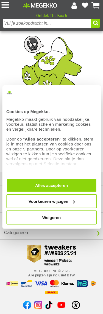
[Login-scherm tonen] (74, 5)
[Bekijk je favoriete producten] (85, 5)
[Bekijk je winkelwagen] (95, 5)
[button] (12, 5)
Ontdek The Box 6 (51, 15)
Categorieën (16, 232)
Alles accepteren (51, 185)
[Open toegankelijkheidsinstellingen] (76, 305)
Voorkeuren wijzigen (52, 201)
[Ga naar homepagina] (40, 5)
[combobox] (47, 23)
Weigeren (51, 217)
